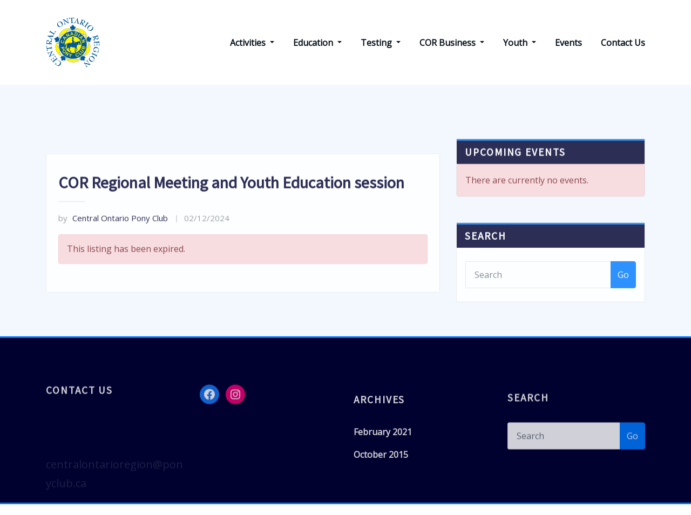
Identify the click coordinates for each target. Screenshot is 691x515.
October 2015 (381, 463)
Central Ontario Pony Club (113, 233)
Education (317, 43)
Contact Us (623, 43)
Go (623, 284)
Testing (381, 43)
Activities (252, 43)
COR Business (451, 43)
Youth (519, 43)
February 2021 (383, 440)
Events (568, 43)
